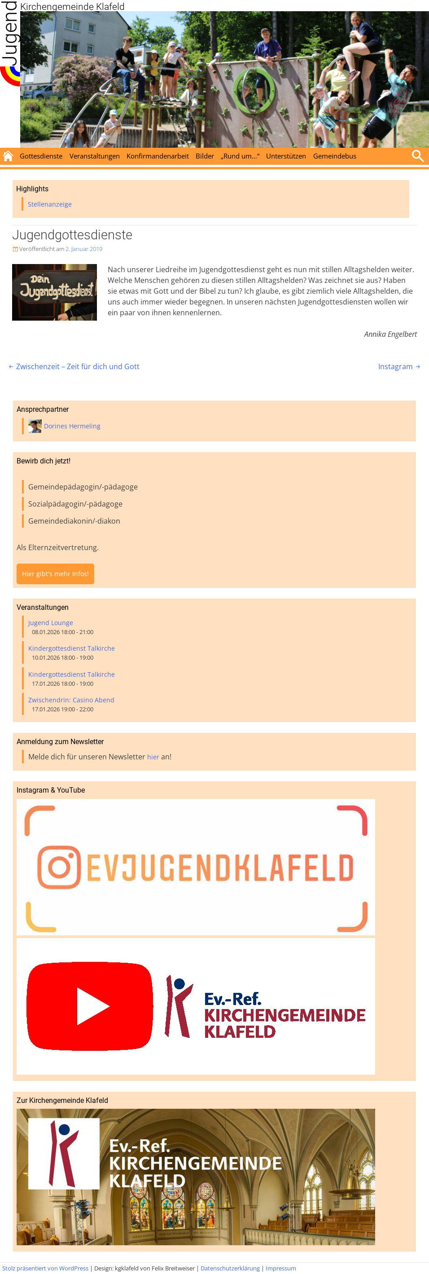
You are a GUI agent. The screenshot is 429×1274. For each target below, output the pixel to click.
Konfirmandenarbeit (158, 155)
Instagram (400, 366)
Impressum (281, 1268)
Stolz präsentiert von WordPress (45, 1268)
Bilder (205, 155)
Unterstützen (286, 155)
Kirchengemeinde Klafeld (72, 6)
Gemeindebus (334, 155)
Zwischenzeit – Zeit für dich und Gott (73, 366)
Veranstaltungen (95, 155)
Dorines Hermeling (72, 426)
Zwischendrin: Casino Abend (71, 700)
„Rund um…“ (240, 155)
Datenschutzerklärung (230, 1268)
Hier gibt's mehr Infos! (55, 573)
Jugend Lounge (50, 622)
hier (153, 757)
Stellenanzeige (50, 204)
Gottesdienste (41, 155)
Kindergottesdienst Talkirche (71, 648)
